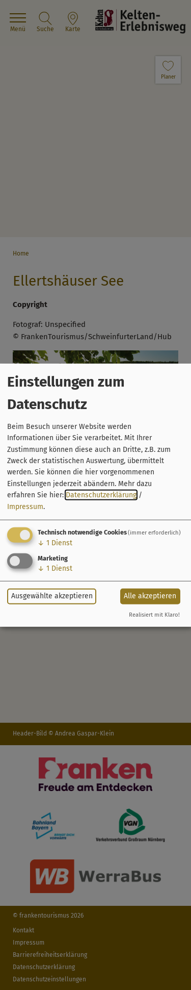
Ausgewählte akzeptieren (52, 596)
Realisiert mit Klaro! (154, 615)
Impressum (25, 506)
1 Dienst (55, 543)
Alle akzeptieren (150, 596)
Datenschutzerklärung (101, 495)
